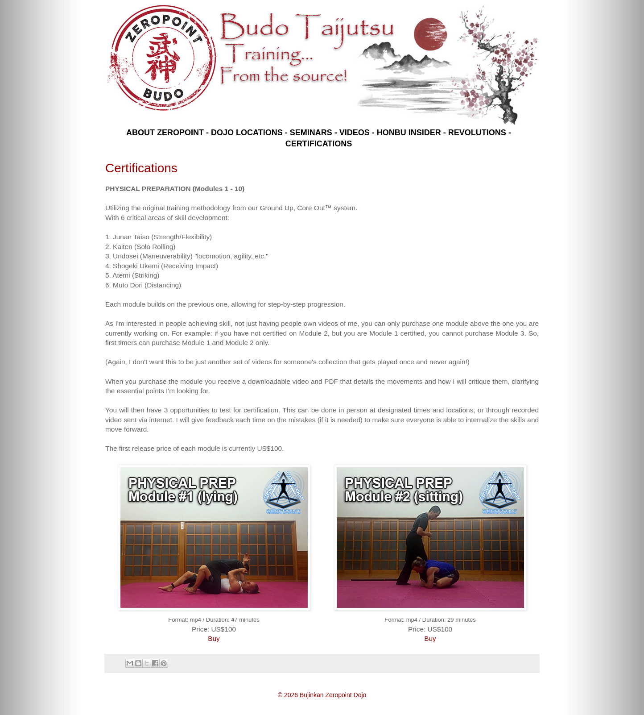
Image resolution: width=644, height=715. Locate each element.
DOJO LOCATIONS (247, 132)
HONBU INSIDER (409, 132)
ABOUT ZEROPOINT (165, 132)
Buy (214, 638)
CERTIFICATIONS (318, 143)
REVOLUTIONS (477, 132)
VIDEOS (354, 132)
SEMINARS (311, 132)
